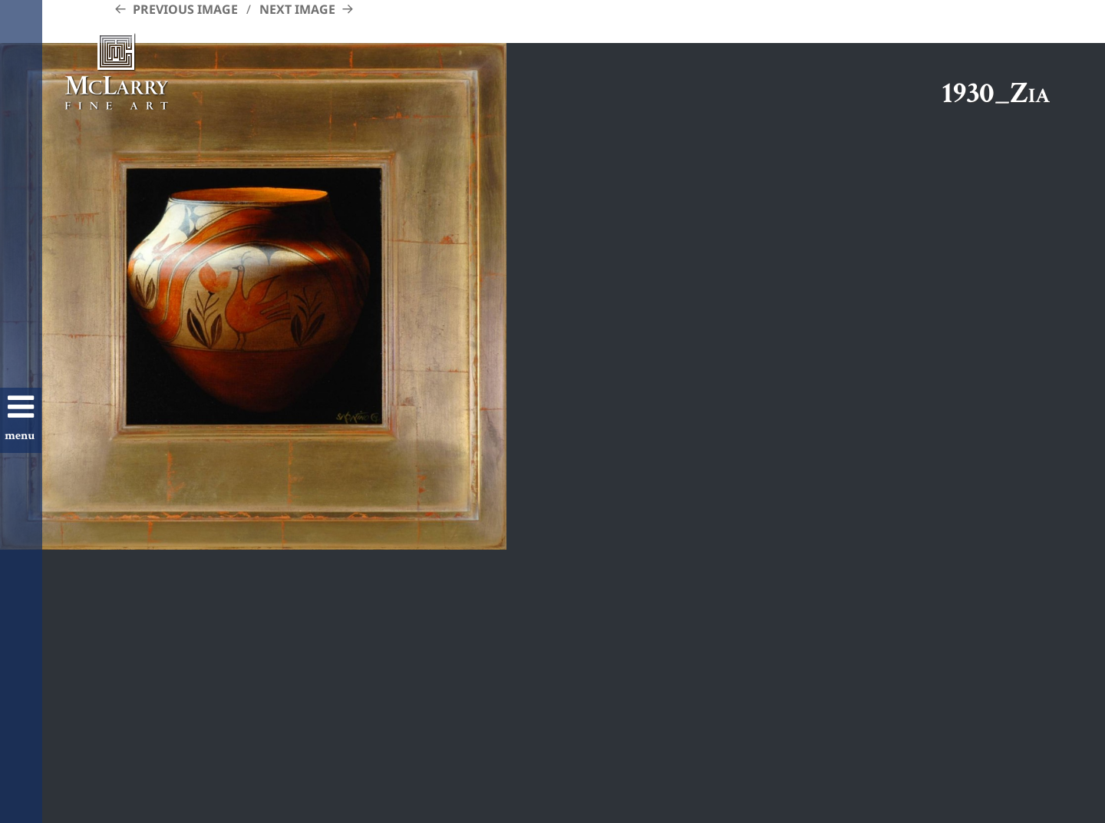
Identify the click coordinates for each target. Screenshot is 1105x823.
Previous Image (185, 9)
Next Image (297, 9)
